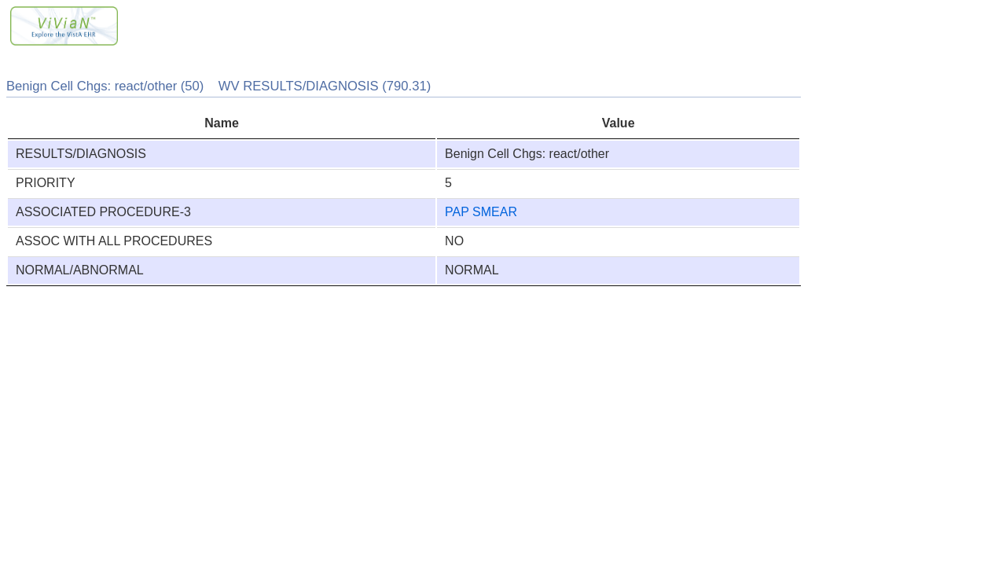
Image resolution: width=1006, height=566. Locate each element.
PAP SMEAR (481, 212)
